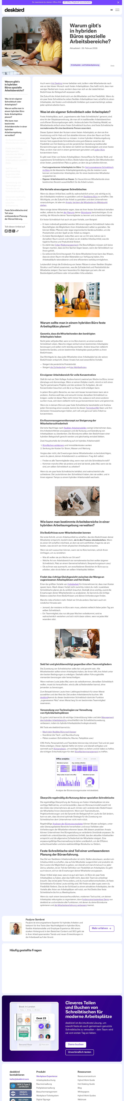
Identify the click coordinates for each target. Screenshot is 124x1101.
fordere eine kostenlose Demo (95, 900)
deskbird (44, 697)
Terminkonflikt (92, 408)
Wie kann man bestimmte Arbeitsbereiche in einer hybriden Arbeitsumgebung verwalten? (16, 128)
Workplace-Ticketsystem (47, 1096)
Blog (80, 1088)
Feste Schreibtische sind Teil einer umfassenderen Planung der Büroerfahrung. (16, 214)
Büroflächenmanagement (86, 752)
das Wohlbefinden (78, 367)
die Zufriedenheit (58, 367)
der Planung (69, 213)
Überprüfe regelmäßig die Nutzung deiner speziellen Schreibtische (16, 201)
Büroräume (86, 213)
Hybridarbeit (73, 584)
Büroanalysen (60, 749)
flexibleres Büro (90, 197)
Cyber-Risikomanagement (66, 245)
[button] (118, 2)
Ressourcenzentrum (87, 1076)
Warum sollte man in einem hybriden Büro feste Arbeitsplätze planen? (14, 112)
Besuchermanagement (46, 1092)
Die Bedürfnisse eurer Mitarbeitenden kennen (16, 141)
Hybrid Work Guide (86, 1080)
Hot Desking (56, 83)
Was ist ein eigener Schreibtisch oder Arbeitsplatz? (13, 102)
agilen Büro (99, 150)
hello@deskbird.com (19, 1079)
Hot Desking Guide (86, 1084)
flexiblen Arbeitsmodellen (75, 428)
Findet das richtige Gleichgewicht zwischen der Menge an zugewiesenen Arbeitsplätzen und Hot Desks (16, 155)
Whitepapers (83, 1092)
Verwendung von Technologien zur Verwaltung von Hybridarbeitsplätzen (15, 187)
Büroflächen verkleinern (53, 445)
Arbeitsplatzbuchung (45, 1080)
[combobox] (112, 9)
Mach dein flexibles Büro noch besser (59, 732)
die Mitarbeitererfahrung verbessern (70, 905)
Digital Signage (43, 1099)
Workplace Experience (46, 1076)
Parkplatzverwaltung (45, 1088)
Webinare (82, 1099)
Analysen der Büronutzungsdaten (68, 824)
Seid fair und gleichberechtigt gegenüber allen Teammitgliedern (13, 172)
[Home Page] (14, 10)
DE (112, 10)
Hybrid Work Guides (87, 1096)
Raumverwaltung (44, 1084)
